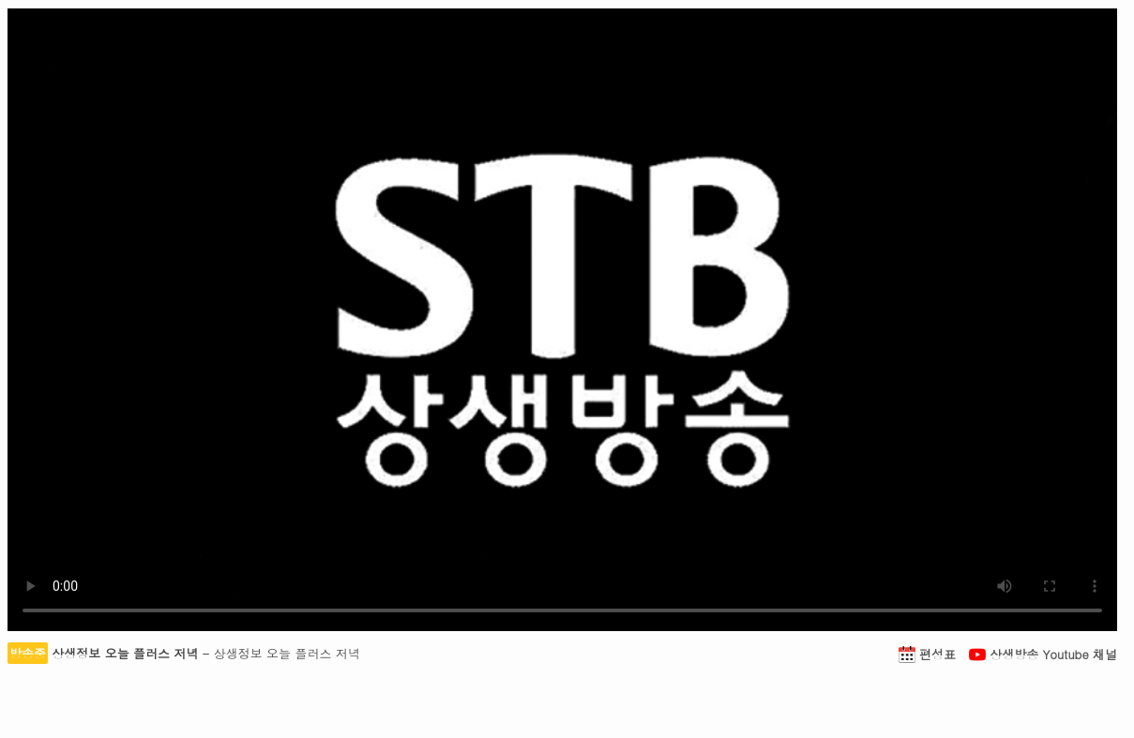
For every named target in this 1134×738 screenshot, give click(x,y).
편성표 (929, 654)
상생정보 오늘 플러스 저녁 (125, 653)
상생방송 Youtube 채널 (1043, 654)
